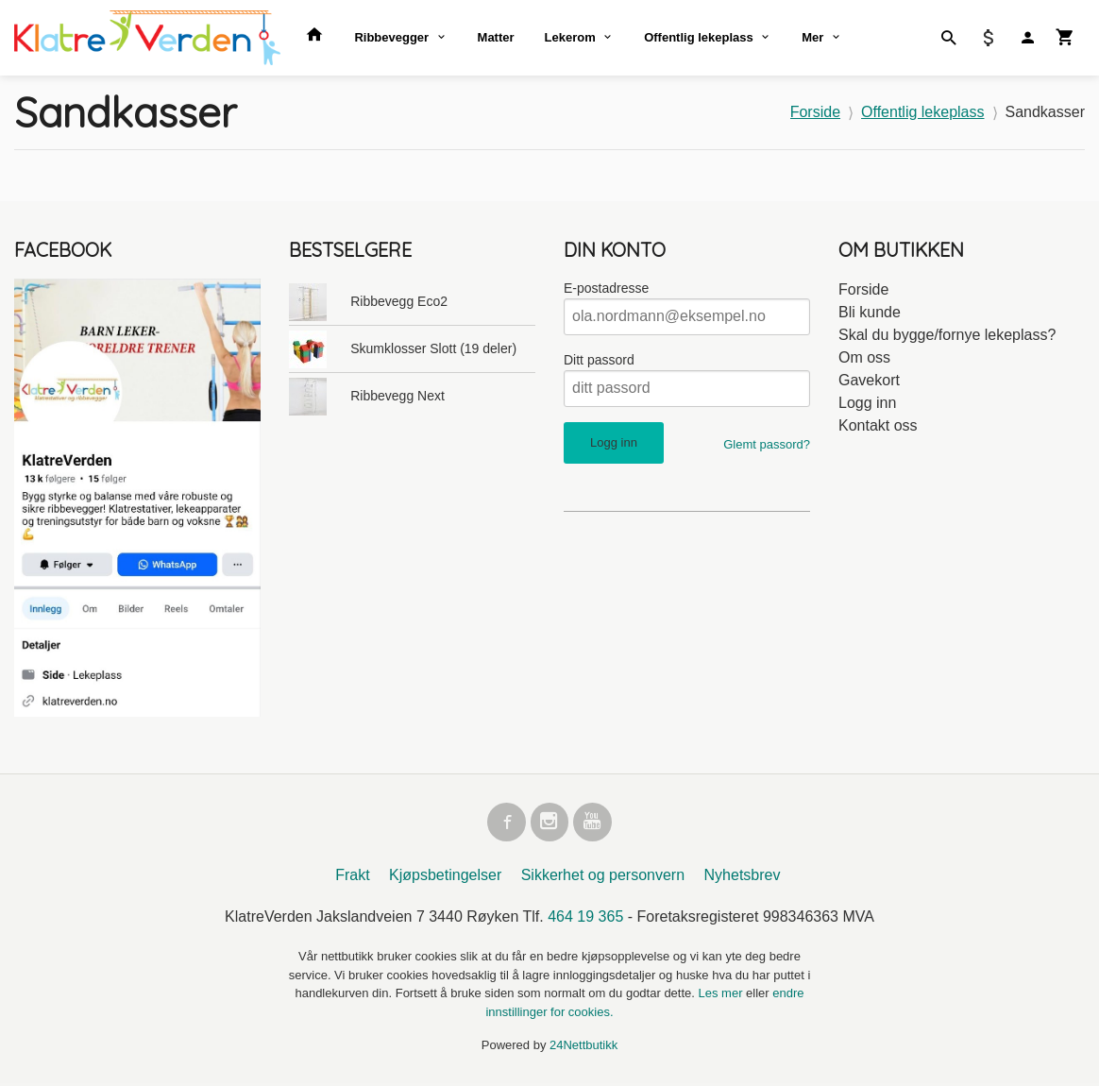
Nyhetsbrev (742, 878)
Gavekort (869, 380)
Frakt (352, 878)
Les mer (723, 996)
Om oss (864, 357)
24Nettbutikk (583, 1048)
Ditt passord (599, 359)
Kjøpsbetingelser (445, 878)
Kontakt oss (878, 425)
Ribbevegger (391, 37)
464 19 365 (585, 919)
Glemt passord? (766, 444)
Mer (812, 37)
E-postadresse (606, 288)
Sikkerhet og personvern (603, 878)
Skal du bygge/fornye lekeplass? (947, 335)
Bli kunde (869, 312)
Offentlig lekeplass (698, 37)
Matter (496, 37)
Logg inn (867, 403)
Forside (815, 112)
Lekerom (570, 37)
